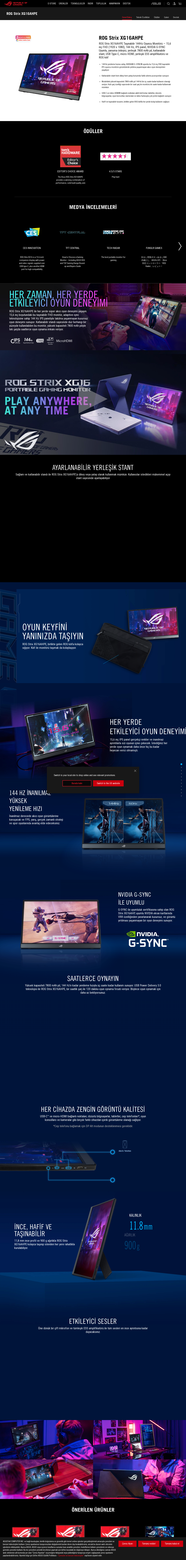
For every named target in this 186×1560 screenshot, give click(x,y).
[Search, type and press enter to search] (168, 3)
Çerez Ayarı (127, 1543)
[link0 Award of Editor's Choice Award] (70, 165)
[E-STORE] (52, 3)
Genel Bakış (127, 17)
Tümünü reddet (149, 1543)
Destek (176, 17)
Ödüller (157, 17)
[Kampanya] (114, 3)
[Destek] (126, 3)
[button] (63, 3)
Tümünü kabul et (172, 1543)
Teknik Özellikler (143, 17)
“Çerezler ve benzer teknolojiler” (71, 1555)
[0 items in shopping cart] (180, 3)
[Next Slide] (180, 246)
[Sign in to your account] (174, 3)
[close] (135, 770)
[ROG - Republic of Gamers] (15, 3)
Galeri (166, 17)
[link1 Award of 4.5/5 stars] (115, 162)
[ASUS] (156, 3)
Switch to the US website (108, 783)
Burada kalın (77, 783)
